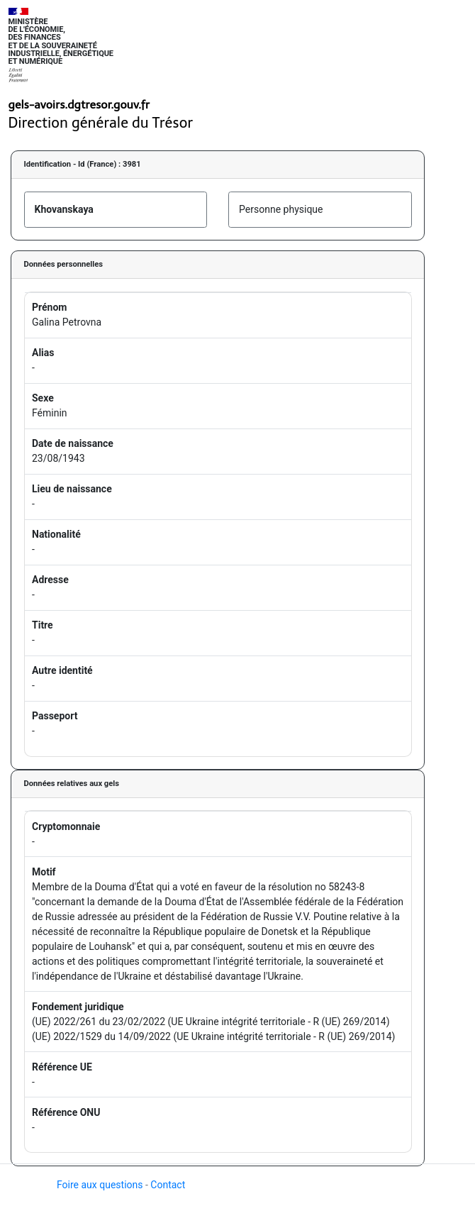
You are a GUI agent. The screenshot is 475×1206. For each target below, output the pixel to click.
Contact (167, 1184)
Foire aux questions (100, 1184)
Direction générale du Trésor (101, 122)
